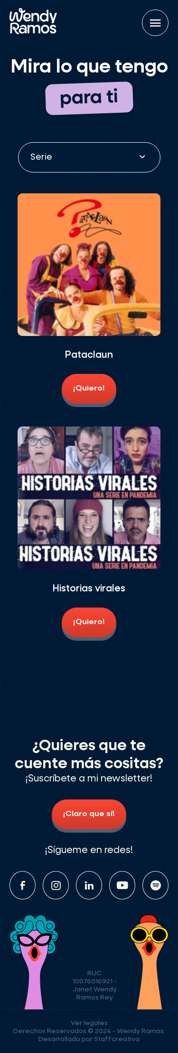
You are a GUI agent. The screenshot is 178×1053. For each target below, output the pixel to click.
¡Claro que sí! (89, 814)
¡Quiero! (89, 388)
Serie (41, 157)
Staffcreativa (117, 1039)
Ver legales (89, 1023)
